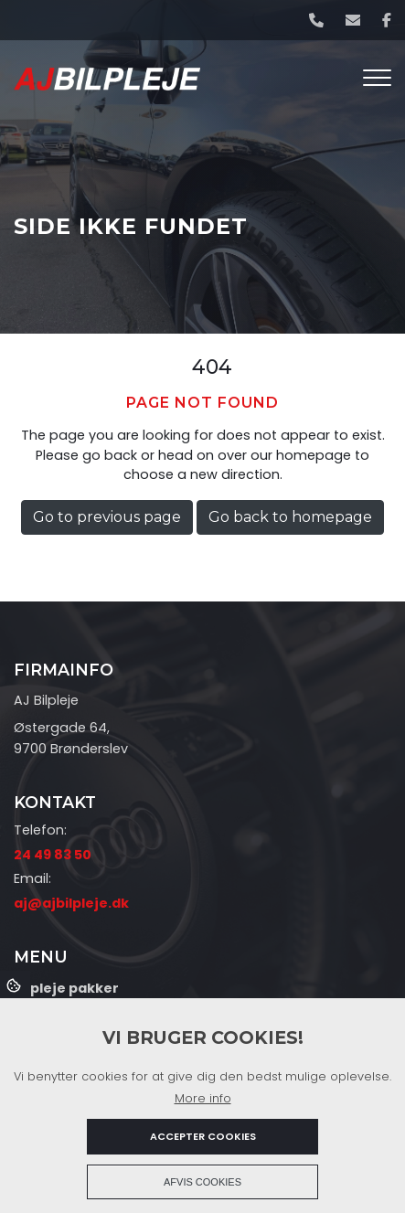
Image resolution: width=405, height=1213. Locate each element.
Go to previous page (107, 517)
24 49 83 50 (52, 855)
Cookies (15, 984)
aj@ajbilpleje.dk (71, 903)
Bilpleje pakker (66, 988)
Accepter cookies (203, 1136)
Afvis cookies (202, 1181)
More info (203, 1098)
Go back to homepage (290, 517)
